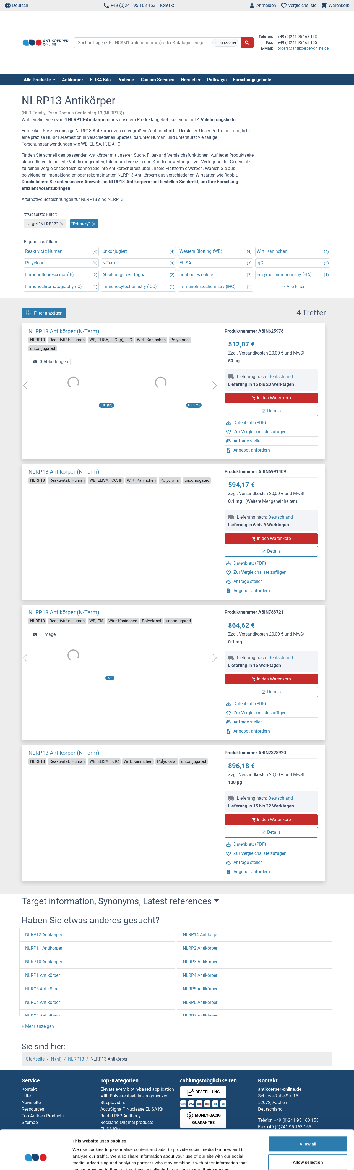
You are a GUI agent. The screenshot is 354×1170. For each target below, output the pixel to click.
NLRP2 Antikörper (200, 948)
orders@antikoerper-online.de (303, 48)
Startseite (35, 1059)
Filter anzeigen (44, 313)
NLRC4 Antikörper (42, 1002)
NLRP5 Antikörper (200, 988)
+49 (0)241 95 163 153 (129, 5)
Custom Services (157, 79)
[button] (38, 1026)
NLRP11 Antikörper (43, 948)
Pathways (217, 79)
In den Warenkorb (271, 398)
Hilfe (26, 1095)
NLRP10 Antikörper (43, 961)
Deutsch (16, 5)
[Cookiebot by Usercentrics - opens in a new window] (36, 1159)
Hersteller (191, 79)
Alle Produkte (38, 79)
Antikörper (72, 79)
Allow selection (308, 1129)
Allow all (308, 1111)
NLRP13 (76, 1059)
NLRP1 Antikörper (42, 975)
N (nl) (56, 1059)
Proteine (125, 79)
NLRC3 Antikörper (42, 1016)
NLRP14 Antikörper (201, 934)
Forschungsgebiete (252, 79)
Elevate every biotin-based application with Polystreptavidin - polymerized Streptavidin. (137, 1096)
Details (271, 410)
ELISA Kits (100, 79)
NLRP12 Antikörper (43, 934)
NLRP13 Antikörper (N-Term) (63, 331)
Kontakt (167, 5)
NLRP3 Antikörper (200, 961)
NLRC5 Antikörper (42, 988)
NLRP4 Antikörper (200, 975)
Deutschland (280, 376)
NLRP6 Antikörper (200, 1002)
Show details (290, 1159)
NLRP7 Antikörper (200, 1016)
